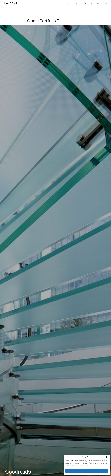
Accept (87, 471)
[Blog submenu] (93, 3)
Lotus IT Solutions (12, 3)
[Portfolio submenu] (87, 3)
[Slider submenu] (100, 3)
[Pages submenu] (78, 3)
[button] (107, 457)
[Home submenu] (63, 3)
